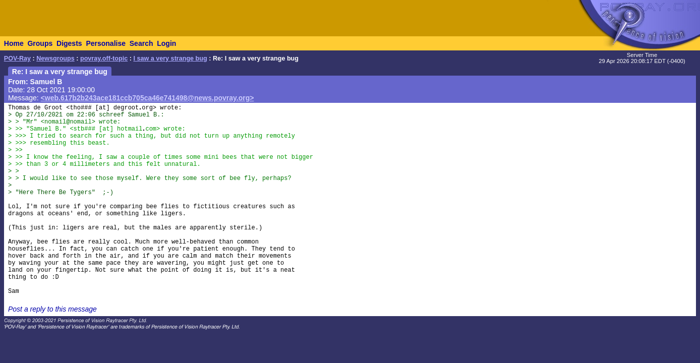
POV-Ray (17, 58)
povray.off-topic (104, 58)
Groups (39, 43)
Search (141, 43)
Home (14, 43)
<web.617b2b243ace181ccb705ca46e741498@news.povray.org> (147, 98)
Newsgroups (55, 58)
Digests (69, 43)
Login (166, 43)
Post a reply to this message (52, 309)
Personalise (106, 43)
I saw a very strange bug (170, 58)
